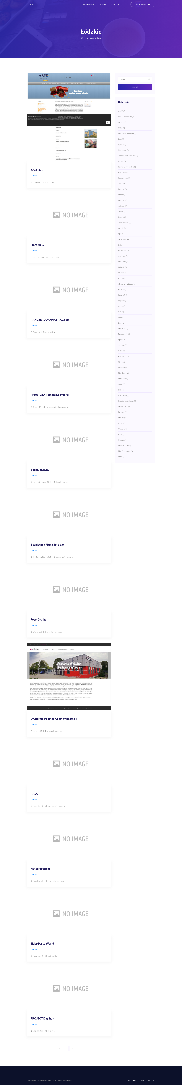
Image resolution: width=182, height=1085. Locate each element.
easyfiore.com (54, 257)
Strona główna (88, 4)
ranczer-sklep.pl (51, 332)
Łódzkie (98, 38)
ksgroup (31, 4)
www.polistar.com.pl (54, 731)
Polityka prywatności (147, 1080)
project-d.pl (52, 1031)
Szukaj (135, 87)
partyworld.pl (52, 956)
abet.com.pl (49, 182)
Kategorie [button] (115, 4)
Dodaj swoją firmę (143, 4)
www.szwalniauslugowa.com (57, 407)
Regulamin (132, 1080)
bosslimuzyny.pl (62, 482)
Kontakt (103, 4)
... (78, 1048)
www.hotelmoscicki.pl (56, 881)
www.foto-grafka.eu (54, 632)
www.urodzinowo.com (56, 806)
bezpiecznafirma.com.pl (64, 557)
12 (85, 1048)
